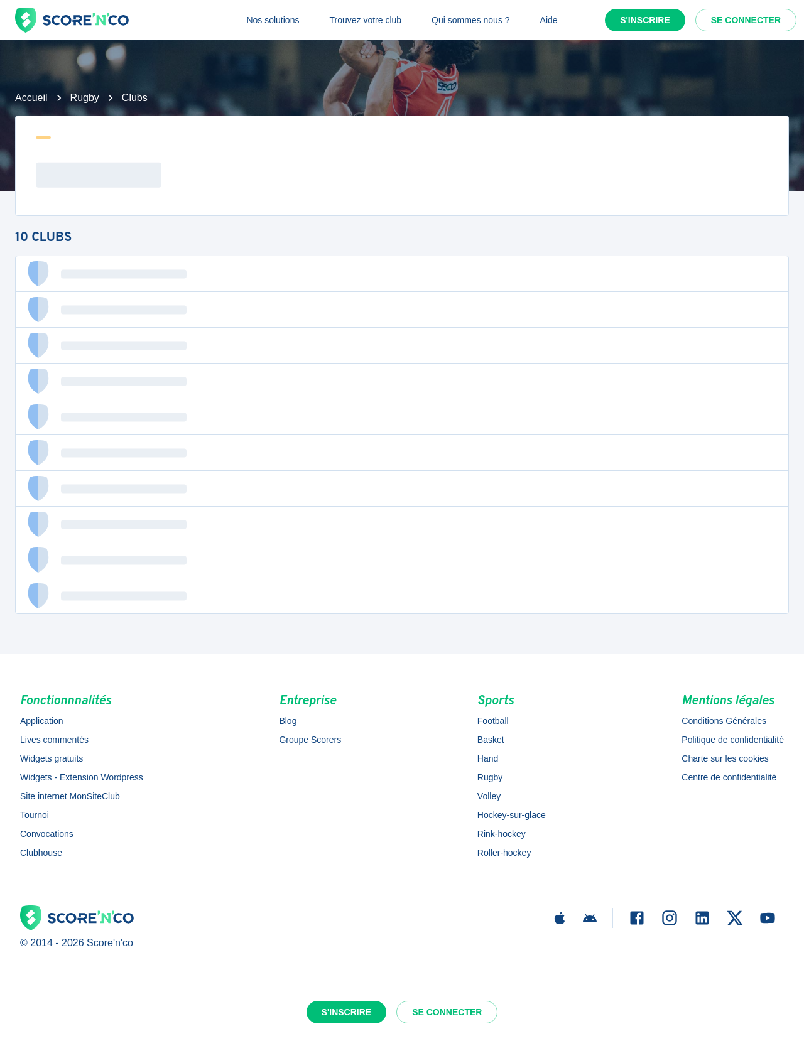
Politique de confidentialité (733, 740)
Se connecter (746, 20)
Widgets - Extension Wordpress (81, 777)
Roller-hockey (504, 853)
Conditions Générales (724, 721)
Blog (287, 721)
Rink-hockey (501, 834)
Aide (549, 20)
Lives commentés (54, 740)
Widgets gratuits (51, 758)
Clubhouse (41, 853)
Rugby (84, 97)
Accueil (31, 97)
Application (41, 721)
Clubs (135, 97)
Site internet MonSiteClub (70, 796)
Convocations (46, 834)
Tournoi (34, 815)
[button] (402, 273)
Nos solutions (272, 20)
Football (493, 721)
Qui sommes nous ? (471, 20)
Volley (489, 796)
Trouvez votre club (365, 20)
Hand (487, 758)
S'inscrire (645, 20)
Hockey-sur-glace (511, 815)
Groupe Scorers (310, 740)
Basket (490, 740)
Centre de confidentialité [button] (729, 777)
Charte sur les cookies (725, 758)
